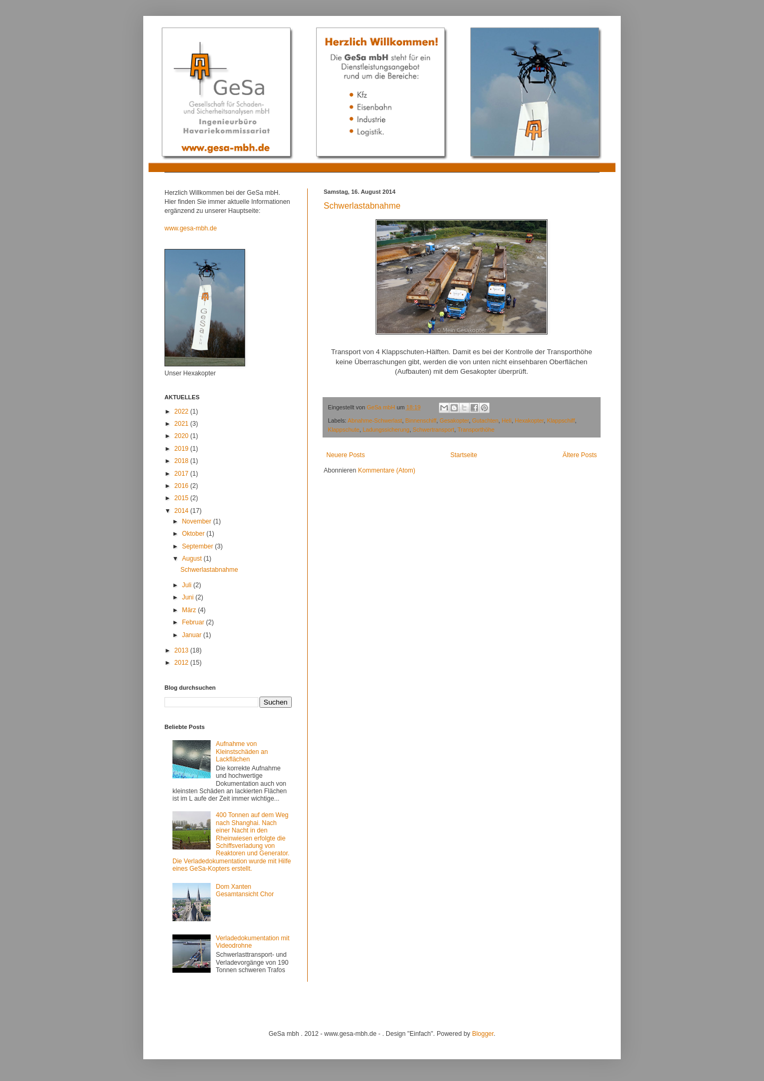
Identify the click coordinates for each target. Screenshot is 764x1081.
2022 (182, 411)
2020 (182, 436)
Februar (194, 622)
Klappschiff (561, 420)
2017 (182, 473)
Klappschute (343, 429)
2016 (182, 486)
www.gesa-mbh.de (190, 228)
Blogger (483, 1033)
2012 (182, 662)
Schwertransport (434, 429)
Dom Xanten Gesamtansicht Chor (245, 890)
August (193, 558)
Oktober (194, 533)
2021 (182, 423)
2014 (182, 510)
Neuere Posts (345, 455)
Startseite (464, 455)
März (190, 610)
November (197, 521)
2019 (182, 448)
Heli (507, 420)
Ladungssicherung (385, 429)
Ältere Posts (579, 455)
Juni (188, 597)
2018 (182, 461)
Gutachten (485, 420)
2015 (182, 498)
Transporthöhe (475, 429)
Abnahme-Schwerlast (375, 420)
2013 (182, 650)
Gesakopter (453, 420)
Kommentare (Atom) (386, 470)
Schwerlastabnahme (362, 205)
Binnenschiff (421, 420)
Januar (192, 635)
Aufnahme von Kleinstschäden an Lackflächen (242, 751)
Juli (187, 585)
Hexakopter (529, 420)
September (198, 546)
